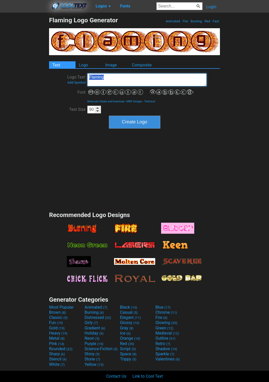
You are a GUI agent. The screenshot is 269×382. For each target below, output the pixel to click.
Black (128, 307)
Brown (57, 312)
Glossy (130, 322)
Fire (185, 21)
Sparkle (164, 353)
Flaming (147, 79)
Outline (165, 338)
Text (56, 65)
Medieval (167, 333)
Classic (58, 317)
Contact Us (116, 376)
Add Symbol (76, 82)
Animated (173, 21)
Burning (196, 21)
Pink (56, 343)
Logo (83, 65)
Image (111, 65)
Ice (125, 333)
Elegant (130, 317)
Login (211, 6)
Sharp (57, 353)
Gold (57, 328)
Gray (126, 328)
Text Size (77, 109)
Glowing (166, 322)
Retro (162, 343)
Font (81, 92)
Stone (92, 359)
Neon (92, 338)
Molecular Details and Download (105, 101)
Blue (163, 307)
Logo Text (76, 79)
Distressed (98, 317)
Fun (56, 322)
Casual (129, 312)
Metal (57, 338)
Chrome (166, 312)
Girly (91, 322)
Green (164, 328)
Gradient (95, 328)
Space (128, 353)
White (57, 364)
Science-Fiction (101, 348)
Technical (149, 101)
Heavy (58, 333)
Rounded (60, 348)
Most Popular (61, 307)
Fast (216, 21)
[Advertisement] (24, 93)
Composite (142, 65)
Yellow (94, 364)
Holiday (94, 333)
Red (207, 21)
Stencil (58, 359)
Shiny (92, 353)
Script (128, 348)
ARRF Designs (134, 101)
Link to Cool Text (148, 376)
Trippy (128, 359)
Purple (94, 343)
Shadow (166, 348)
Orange (130, 338)
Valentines (167, 359)
